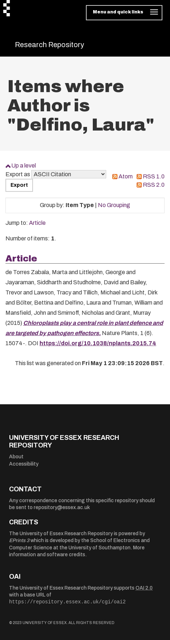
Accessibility (23, 464)
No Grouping (114, 205)
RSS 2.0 (154, 185)
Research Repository (49, 45)
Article (37, 223)
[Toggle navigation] (124, 12)
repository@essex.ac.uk (62, 507)
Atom (126, 176)
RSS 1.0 (154, 176)
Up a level (23, 165)
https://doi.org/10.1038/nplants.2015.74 (98, 343)
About (16, 456)
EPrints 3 (19, 540)
